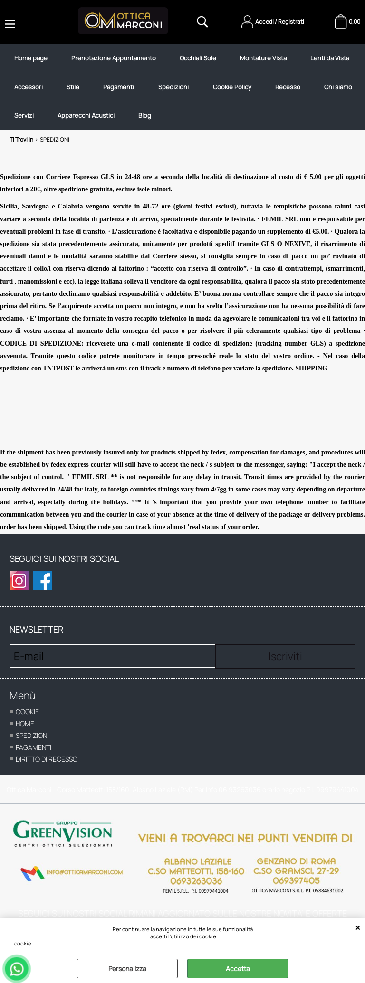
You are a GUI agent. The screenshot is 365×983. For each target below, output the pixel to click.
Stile (73, 87)
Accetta (238, 968)
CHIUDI (357, 928)
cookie (22, 943)
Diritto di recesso (46, 759)
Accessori (28, 87)
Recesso (287, 87)
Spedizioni (173, 87)
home (25, 723)
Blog (144, 115)
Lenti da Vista (329, 58)
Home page (31, 58)
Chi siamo (338, 87)
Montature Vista (263, 58)
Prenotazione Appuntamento (113, 58)
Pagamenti (118, 87)
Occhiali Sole (198, 58)
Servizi (24, 115)
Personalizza (127, 968)
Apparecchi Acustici (86, 115)
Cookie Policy (232, 87)
